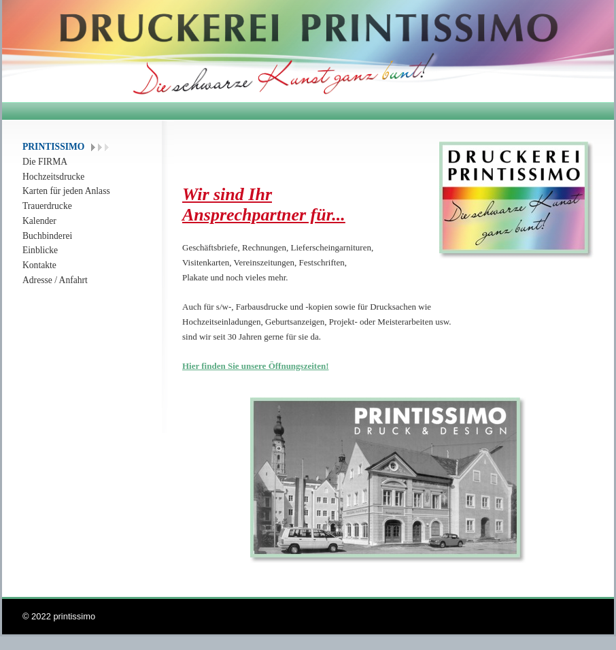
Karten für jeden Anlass (66, 191)
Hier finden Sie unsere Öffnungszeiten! (255, 366)
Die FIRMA (44, 162)
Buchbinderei (47, 236)
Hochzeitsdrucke (53, 177)
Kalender (39, 221)
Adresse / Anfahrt (55, 280)
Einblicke (40, 250)
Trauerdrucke (47, 206)
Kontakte (39, 265)
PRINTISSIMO (53, 147)
